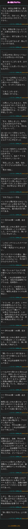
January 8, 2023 (25, 24)
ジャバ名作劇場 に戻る (14, 525)
